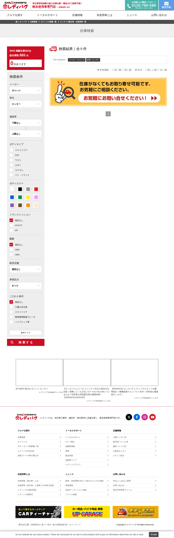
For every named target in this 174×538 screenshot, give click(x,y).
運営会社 (23, 525)
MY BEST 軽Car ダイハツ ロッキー (32, 389)
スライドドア (21, 150)
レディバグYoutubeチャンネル (51, 392)
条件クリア (25, 333)
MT (16, 230)
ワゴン (18, 160)
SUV (17, 155)
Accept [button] (154, 534)
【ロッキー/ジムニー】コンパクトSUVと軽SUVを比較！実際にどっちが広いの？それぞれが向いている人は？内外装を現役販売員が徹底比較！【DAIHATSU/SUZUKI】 (86, 393)
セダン (18, 165)
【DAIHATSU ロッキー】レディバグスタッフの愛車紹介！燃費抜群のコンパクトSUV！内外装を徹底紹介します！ (134, 392)
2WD (17, 250)
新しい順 (151, 70)
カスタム (19, 170)
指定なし (19, 220)
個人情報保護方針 (60, 525)
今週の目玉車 (21, 307)
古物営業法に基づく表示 (40, 525)
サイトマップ (75, 525)
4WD (17, 254)
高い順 (127, 70)
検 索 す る (26, 342)
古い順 (162, 70)
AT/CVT (18, 225)
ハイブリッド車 (22, 322)
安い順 (117, 70)
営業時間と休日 (63, 7)
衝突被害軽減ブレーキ (25, 317)
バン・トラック (22, 175)
